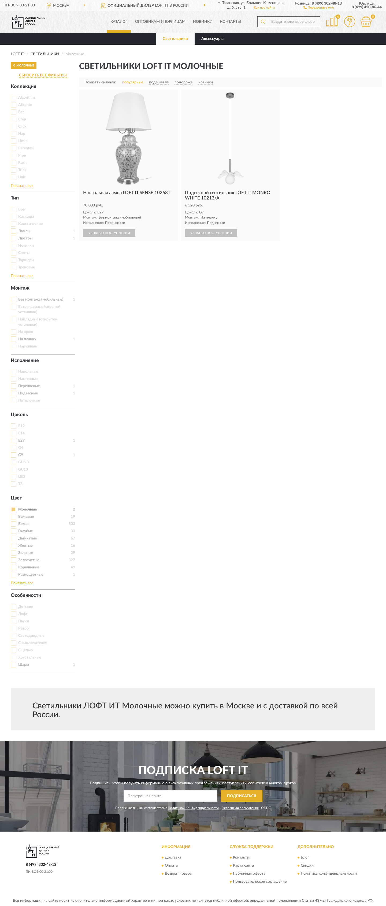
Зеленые (25, 553)
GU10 (23, 469)
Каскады (26, 217)
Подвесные (28, 393)
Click (22, 126)
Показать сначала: (100, 82)
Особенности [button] (26, 595)
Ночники (26, 245)
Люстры (25, 238)
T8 (20, 484)
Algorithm (26, 97)
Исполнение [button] (25, 360)
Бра (21, 209)
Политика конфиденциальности (329, 873)
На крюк (25, 332)
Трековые (26, 267)
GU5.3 (23, 462)
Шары (23, 665)
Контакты (230, 22)
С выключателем (32, 643)
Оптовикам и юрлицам (160, 22)
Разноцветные (30, 574)
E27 (21, 440)
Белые (23, 524)
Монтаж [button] (20, 288)
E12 (21, 426)
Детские (25, 607)
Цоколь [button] (19, 414)
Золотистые (28, 560)
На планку (27, 339)
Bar (21, 112)
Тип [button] (15, 198)
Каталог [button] (119, 22)
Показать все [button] (22, 186)
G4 (20, 448)
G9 (20, 455)
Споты (23, 253)
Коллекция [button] (23, 86)
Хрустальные (29, 657)
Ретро (23, 628)
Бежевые (26, 517)
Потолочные (29, 400)
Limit (22, 141)
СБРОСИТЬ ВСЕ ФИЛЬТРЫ (43, 75)
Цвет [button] (16, 498)
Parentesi (26, 148)
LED (21, 477)
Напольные (28, 372)
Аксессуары (212, 39)
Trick (22, 170)
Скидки (307, 865)
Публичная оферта (249, 873)
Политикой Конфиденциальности (193, 807)
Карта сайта (243, 865)
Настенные (28, 379)
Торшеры (26, 260)
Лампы (24, 231)
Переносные (29, 386)
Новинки (203, 22)
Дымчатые (27, 538)
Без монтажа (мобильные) (40, 299)
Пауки (23, 621)
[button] (318, 7)
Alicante (25, 105)
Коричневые (28, 567)
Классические (30, 224)
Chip (22, 119)
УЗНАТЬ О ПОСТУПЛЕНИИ (109, 233)
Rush (22, 163)
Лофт (23, 614)
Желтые (25, 546)
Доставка (173, 857)
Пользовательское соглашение (260, 881)
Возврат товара (178, 873)
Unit (21, 177)
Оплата (171, 865)
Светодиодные (31, 636)
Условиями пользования (240, 807)
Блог (305, 857)
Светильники (175, 39)
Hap (21, 134)
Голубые (25, 531)
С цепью (25, 650)
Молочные (27, 509)
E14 (21, 433)
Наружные (27, 346)
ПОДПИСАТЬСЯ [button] (241, 796)
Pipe (22, 155)
